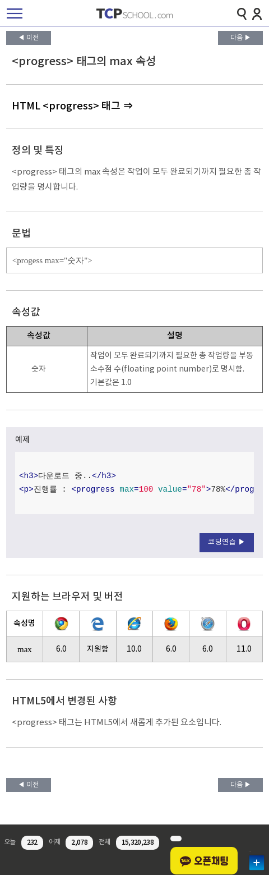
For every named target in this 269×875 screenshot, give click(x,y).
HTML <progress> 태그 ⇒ (72, 106)
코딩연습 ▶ (226, 542)
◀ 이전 (28, 38)
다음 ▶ (240, 38)
